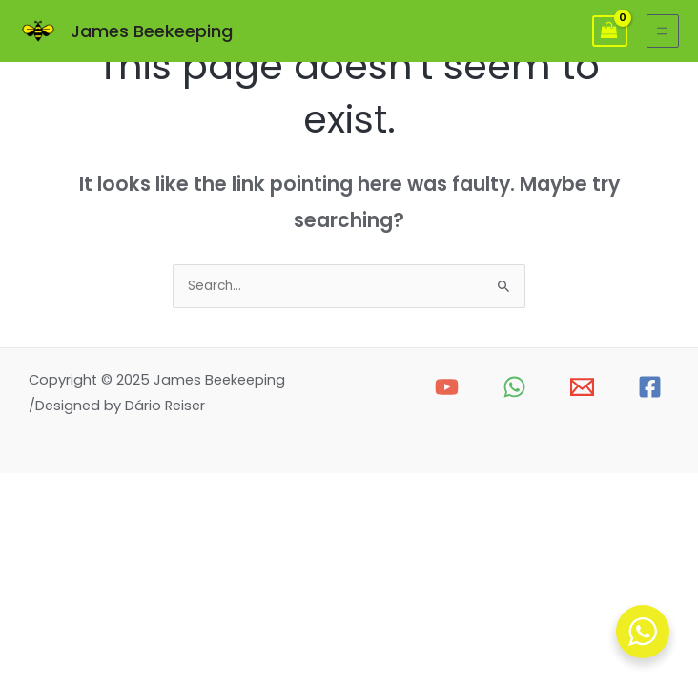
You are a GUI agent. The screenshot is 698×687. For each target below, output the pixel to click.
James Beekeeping (152, 31)
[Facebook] (649, 386)
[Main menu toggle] (663, 30)
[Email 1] (582, 386)
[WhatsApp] (514, 386)
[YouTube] (446, 386)
